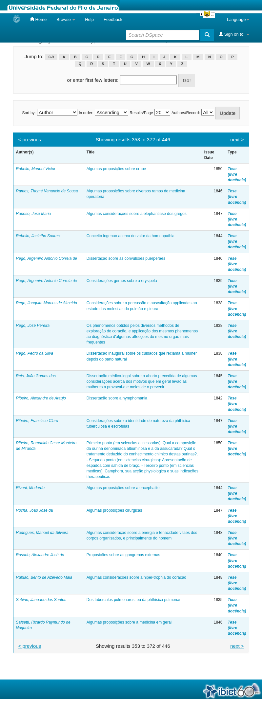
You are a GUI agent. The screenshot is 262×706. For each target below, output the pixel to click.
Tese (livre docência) (237, 174)
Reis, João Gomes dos (36, 376)
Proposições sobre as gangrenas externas (123, 555)
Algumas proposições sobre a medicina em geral (129, 622)
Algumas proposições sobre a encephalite (123, 487)
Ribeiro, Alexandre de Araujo (41, 398)
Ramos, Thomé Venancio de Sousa (47, 191)
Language (238, 19)
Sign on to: (234, 34)
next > (237, 139)
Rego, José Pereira (33, 325)
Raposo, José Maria (33, 213)
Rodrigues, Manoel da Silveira (42, 532)
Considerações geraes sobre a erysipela (122, 280)
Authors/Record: (185, 113)
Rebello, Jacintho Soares (38, 236)
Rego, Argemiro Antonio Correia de (46, 258)
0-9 (51, 57)
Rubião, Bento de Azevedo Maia (44, 577)
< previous (29, 139)
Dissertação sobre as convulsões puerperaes (126, 258)
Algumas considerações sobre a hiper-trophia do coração (136, 577)
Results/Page (141, 113)
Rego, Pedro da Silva (34, 353)
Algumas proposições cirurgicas (114, 510)
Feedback (113, 19)
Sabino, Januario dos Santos (41, 599)
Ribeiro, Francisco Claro (37, 420)
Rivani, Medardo (30, 487)
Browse (65, 19)
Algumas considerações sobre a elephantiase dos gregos (137, 213)
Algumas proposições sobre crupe (116, 169)
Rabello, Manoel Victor (36, 169)
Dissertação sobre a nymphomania (117, 398)
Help (89, 19)
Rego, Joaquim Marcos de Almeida (46, 303)
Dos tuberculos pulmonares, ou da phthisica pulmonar (134, 599)
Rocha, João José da (34, 510)
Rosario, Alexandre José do (40, 555)
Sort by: (29, 113)
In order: (86, 113)
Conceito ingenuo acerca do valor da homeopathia (130, 236)
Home (38, 19)
